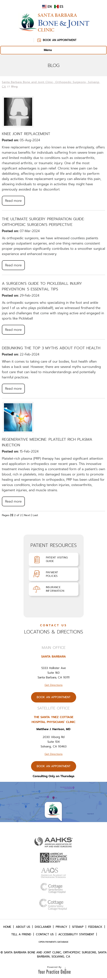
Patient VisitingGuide (57, 559)
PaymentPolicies (52, 574)
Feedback (95, 927)
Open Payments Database (53, 942)
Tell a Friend (21, 934)
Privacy (61, 927)
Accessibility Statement (76, 934)
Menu (52, 50)
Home (7, 927)
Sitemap (77, 927)
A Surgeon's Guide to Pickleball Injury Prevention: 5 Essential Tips (42, 286)
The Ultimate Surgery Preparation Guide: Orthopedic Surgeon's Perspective (43, 221)
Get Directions (54, 685)
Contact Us (45, 934)
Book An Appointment (60, 40)
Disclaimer (43, 927)
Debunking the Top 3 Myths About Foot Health (51, 348)
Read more (13, 200)
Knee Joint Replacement (26, 134)
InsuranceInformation (55, 589)
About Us (23, 927)
